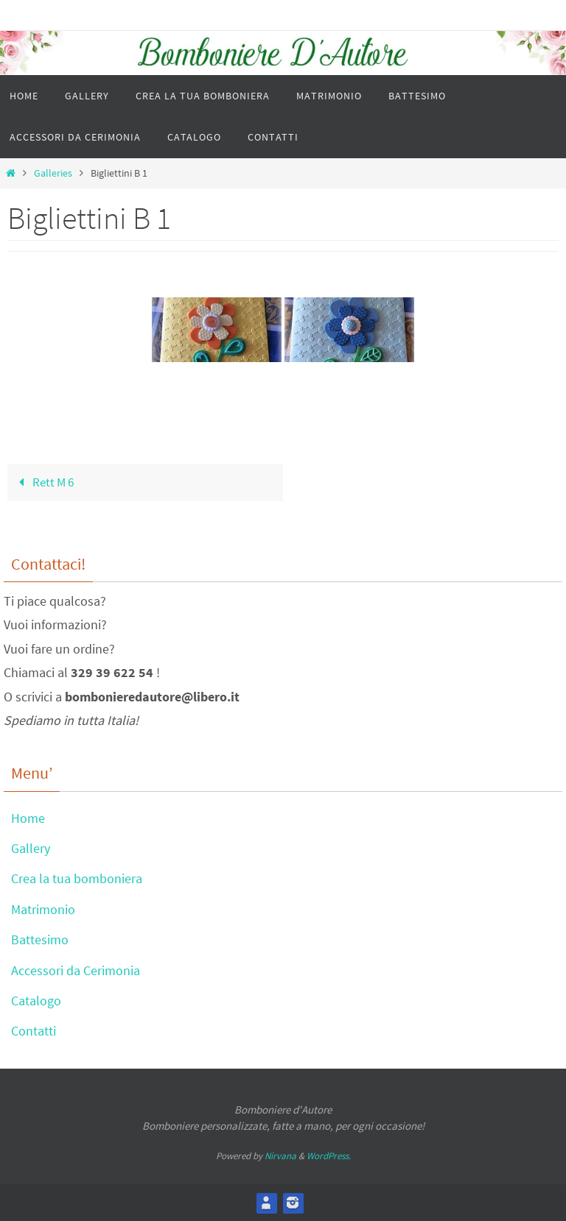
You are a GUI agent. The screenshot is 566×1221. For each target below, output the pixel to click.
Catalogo (36, 1000)
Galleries (53, 173)
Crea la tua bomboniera (76, 878)
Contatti (33, 1030)
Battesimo (40, 939)
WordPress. (329, 1156)
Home (28, 818)
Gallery (30, 848)
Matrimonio (43, 909)
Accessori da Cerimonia (75, 970)
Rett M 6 (43, 482)
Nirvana (280, 1156)
